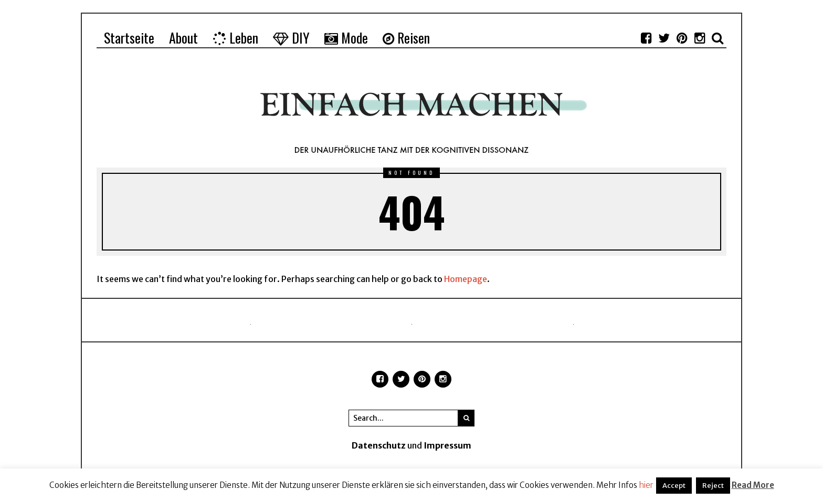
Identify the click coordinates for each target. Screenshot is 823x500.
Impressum (447, 445)
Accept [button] (673, 485)
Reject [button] (713, 485)
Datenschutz (379, 445)
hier (646, 485)
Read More (753, 485)
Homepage (465, 279)
